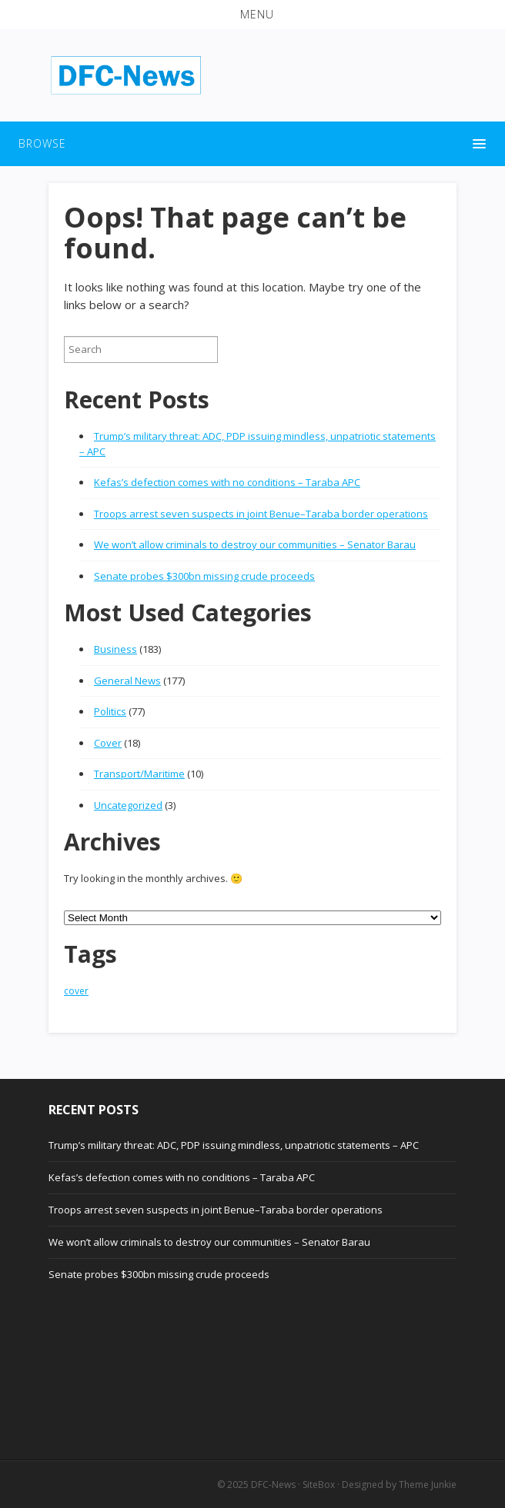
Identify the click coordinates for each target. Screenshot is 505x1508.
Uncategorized (128, 805)
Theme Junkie (428, 1484)
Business (115, 649)
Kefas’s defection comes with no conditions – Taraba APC (227, 482)
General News (127, 680)
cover (76, 990)
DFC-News (273, 1484)
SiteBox (319, 1484)
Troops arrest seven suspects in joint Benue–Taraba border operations (261, 514)
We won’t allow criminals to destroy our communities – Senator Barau (255, 544)
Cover (108, 743)
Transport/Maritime (139, 774)
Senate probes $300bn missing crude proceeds (204, 576)
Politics (110, 711)
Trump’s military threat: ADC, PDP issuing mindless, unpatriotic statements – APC (233, 1145)
